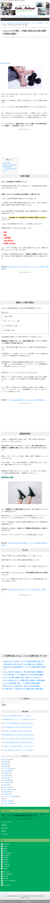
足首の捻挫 (6, 163)
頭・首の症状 (6, 759)
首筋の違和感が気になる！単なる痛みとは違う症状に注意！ (19, 734)
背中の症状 (6, 773)
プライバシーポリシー (7, 822)
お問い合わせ (5, 828)
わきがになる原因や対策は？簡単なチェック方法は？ (17, 715)
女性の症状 (6, 794)
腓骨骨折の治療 (10, 169)
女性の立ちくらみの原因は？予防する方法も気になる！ (17, 731)
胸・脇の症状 (6, 771)
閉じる (11, 159)
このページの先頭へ (26, 901)
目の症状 (5, 761)
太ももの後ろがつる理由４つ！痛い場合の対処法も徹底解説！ (24, 672)
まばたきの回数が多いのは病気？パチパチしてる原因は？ (18, 750)
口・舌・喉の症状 (7, 768)
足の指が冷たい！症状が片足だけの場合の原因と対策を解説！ (24, 689)
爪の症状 (5, 784)
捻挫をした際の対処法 (9, 165)
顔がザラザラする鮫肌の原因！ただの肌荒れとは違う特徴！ (19, 738)
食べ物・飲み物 (7, 801)
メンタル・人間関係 (8, 803)
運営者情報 (4, 825)
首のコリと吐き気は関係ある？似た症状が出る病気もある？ (19, 723)
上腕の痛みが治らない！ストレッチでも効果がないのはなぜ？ (19, 719)
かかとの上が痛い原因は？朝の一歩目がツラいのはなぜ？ (22, 677)
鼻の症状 (5, 766)
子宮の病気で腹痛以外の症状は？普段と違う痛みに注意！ (18, 742)
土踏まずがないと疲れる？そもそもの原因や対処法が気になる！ (25, 661)
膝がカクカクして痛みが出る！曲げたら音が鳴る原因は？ (22, 686)
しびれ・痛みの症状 (8, 789)
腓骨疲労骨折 (7, 167)
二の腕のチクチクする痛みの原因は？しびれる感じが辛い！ (19, 746)
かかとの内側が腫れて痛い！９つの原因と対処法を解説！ (22, 683)
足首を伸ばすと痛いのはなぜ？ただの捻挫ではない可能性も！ (24, 664)
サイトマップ (5, 834)
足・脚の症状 (5, 63)
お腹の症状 (6, 775)
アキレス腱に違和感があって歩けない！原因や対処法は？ (27, 400)
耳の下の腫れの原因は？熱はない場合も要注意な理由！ (17, 727)
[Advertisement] (25, 50)
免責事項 (4, 831)
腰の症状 (5, 778)
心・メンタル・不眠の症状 (10, 796)
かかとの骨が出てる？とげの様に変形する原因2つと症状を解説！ (25, 680)
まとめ (4, 171)
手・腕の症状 (6, 780)
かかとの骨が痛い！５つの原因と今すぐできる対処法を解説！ (24, 675)
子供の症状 (6, 791)
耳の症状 (5, 764)
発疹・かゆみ (6, 787)
